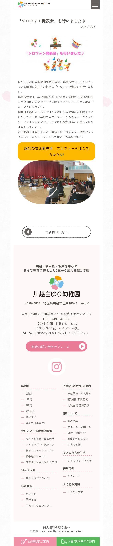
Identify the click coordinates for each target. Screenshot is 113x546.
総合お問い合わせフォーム (50, 346)
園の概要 (73, 421)
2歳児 (29, 405)
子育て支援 (74, 444)
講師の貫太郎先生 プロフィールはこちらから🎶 (56, 151)
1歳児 (29, 399)
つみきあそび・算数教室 (40, 439)
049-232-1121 (61, 318)
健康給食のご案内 (78, 439)
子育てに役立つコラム (39, 505)
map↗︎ (85, 303)
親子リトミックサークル (40, 450)
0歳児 (29, 393)
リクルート (74, 476)
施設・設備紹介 (77, 433)
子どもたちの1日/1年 (80, 460)
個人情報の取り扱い (56, 527)
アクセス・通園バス (79, 427)
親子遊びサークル (36, 456)
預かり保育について (37, 478)
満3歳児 (30, 411)
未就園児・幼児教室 (79, 393)
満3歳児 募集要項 (78, 399)
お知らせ (31, 494)
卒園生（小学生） (36, 423)
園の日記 (31, 499)
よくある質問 (75, 492)
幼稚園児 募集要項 (78, 405)
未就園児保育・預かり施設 (41, 462)
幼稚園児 (31, 417)
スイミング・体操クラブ (40, 444)
